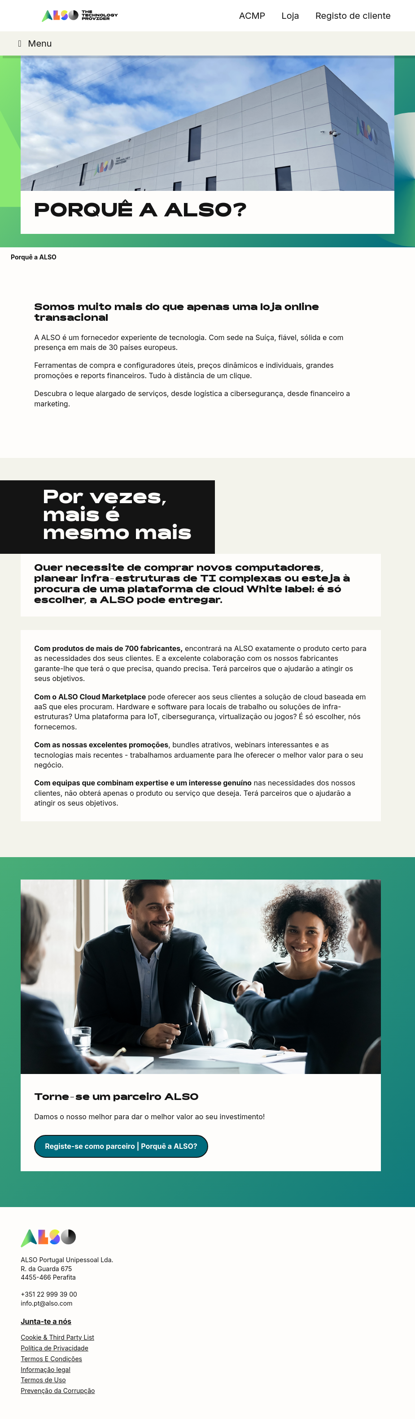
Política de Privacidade (54, 1348)
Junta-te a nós (46, 1321)
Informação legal (45, 1369)
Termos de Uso (43, 1380)
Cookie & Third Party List (57, 1337)
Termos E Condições (51, 1359)
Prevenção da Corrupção (58, 1390)
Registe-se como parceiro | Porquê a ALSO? (121, 1146)
